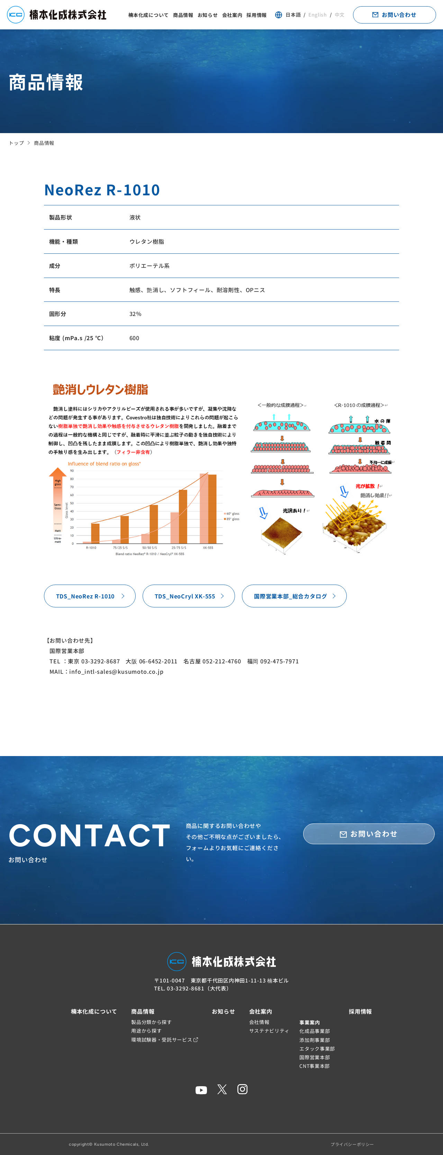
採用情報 (256, 14)
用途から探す (146, 1030)
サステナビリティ (269, 1030)
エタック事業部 (317, 1048)
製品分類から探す (151, 1021)
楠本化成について (148, 14)
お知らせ (208, 14)
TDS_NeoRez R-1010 (85, 596)
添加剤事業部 (314, 1039)
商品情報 (183, 14)
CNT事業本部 (314, 1065)
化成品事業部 (314, 1030)
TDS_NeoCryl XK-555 (185, 596)
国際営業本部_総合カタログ (290, 596)
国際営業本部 (314, 1057)
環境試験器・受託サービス (164, 1039)
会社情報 (259, 1021)
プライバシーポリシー (352, 1144)
